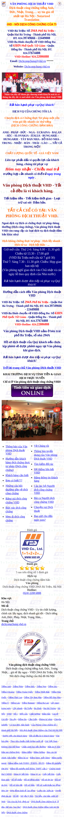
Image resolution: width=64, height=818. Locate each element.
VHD (9, 713)
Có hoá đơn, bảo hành (19, 724)
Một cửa (23, 713)
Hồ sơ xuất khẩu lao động (48, 785)
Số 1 (15, 713)
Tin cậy (13, 719)
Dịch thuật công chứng (17, 812)
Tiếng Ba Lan (43, 703)
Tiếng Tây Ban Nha (32, 697)
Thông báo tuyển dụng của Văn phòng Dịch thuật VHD (45, 455)
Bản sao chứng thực (10, 752)
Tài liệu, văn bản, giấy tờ (46, 796)
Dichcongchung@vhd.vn (32, 61)
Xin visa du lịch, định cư (18, 801)
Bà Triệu (28, 708)
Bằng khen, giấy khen (40, 757)
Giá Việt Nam (51, 741)
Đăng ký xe (36, 774)
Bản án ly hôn (54, 746)
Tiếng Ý (5, 703)
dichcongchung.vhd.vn (13, 624)
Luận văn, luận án (45, 790)
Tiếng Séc (52, 686)
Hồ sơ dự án (47, 779)
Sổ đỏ (16, 796)
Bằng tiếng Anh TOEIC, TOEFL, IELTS (26, 763)
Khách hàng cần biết (17, 475)
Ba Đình (37, 708)
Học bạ (4, 790)
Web (3, 801)
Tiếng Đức (30, 686)
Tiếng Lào (15, 703)
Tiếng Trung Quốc (24, 692)
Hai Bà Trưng (49, 708)
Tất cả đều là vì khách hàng (41, 735)
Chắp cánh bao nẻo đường (34, 746)
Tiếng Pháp (18, 686)
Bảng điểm (27, 752)
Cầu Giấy (32, 719)
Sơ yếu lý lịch (26, 796)
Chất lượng (34, 713)
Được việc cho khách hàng (15, 735)
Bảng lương (39, 752)
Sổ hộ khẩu (16, 779)
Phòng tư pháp (45, 719)
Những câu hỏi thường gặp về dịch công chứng (16, 489)
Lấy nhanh (17, 708)
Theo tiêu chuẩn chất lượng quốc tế (26, 741)
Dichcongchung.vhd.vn (37, 66)
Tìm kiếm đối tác (43, 464)
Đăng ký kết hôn (21, 774)
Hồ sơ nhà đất (15, 785)
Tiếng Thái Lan (15, 697)
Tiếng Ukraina (7, 692)
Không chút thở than (10, 746)
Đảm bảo (46, 713)
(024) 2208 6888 (32, 593)
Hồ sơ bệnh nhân (32, 779)
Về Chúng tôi (41, 445)
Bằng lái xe (23, 757)
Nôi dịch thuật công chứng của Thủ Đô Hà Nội (41, 730)
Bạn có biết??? (13, 480)
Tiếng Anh (6, 686)
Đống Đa (22, 719)
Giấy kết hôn (48, 774)
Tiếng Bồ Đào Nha (52, 697)
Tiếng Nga (41, 686)
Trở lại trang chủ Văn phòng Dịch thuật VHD (32, 367)
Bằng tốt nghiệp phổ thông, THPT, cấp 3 (28, 768)
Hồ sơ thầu (29, 785)
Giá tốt (4, 719)
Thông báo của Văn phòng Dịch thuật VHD (16, 450)
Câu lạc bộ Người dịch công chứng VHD (44, 489)
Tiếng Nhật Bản (42, 692)
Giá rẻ (55, 713)
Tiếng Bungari (28, 703)
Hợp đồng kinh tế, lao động (22, 790)
